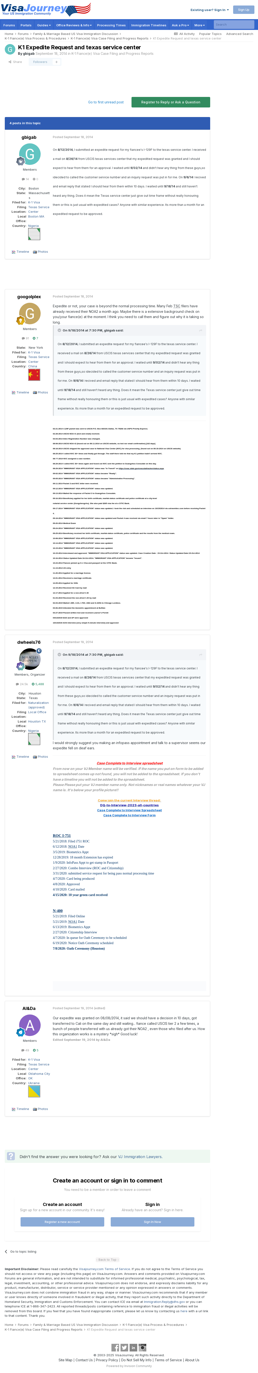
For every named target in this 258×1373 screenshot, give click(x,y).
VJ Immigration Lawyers (140, 1156)
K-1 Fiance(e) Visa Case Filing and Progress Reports (112, 53)
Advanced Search (239, 34)
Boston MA (36, 216)
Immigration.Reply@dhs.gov (164, 1302)
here (184, 1311)
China (32, 366)
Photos (43, 251)
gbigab (29, 53)
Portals (26, 25)
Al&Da (29, 1008)
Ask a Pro (180, 25)
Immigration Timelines (148, 25)
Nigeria (33, 226)
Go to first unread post (106, 102)
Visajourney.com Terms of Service (104, 1269)
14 (25, 179)
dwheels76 (29, 642)
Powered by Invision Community (129, 1366)
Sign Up (243, 9)
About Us (192, 1360)
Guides (44, 25)
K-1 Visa (34, 202)
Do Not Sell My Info (136, 1360)
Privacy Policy (107, 1360)
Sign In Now (152, 1222)
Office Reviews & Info (74, 25)
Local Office (37, 712)
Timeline (22, 251)
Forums (9, 25)
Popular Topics (210, 34)
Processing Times (111, 25)
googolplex (29, 296)
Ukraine (34, 1083)
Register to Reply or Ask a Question (170, 102)
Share (15, 62)
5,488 (38, 684)
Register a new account (62, 1222)
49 (25, 1050)
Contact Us (84, 1360)
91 (25, 338)
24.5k (22, 684)
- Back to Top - (107, 1259)
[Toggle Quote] (60, 330)
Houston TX (37, 721)
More (199, 25)
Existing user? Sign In (210, 10)
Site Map (65, 1360)
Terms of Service (168, 1360)
